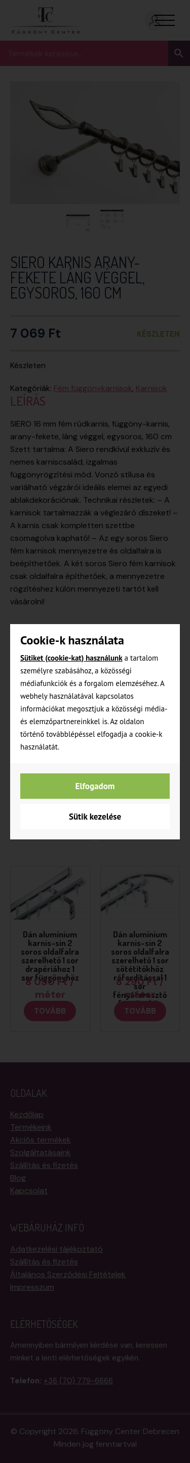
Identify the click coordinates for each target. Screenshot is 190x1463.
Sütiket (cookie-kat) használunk (71, 658)
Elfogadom (95, 786)
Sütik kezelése (95, 816)
